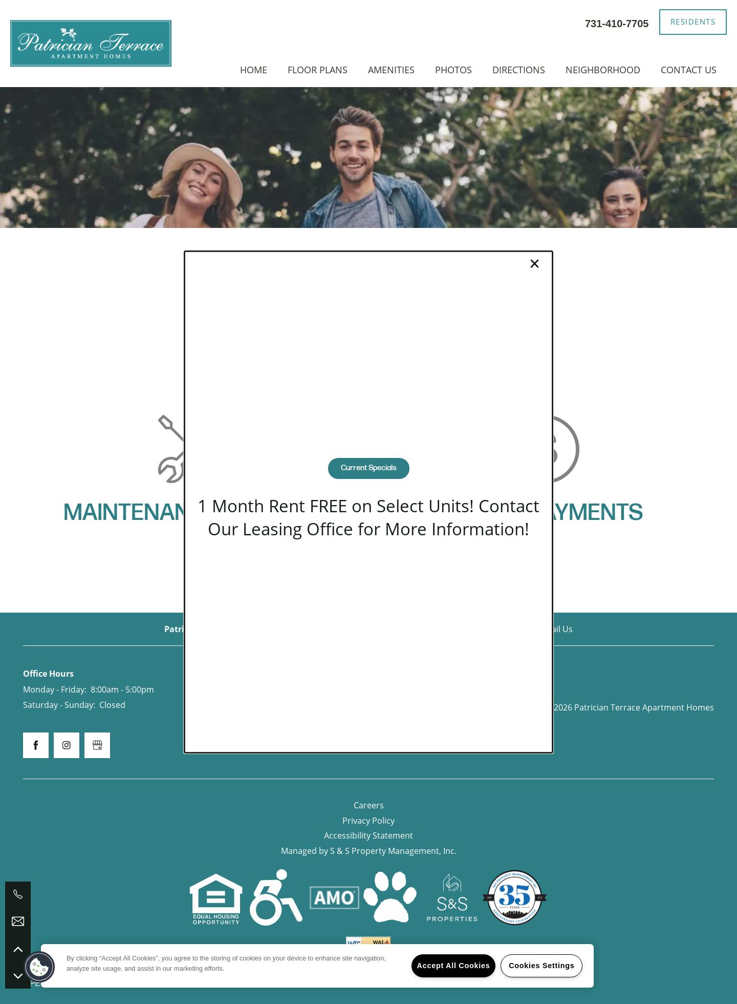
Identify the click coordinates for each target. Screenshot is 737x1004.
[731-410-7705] (18, 894)
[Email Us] (18, 921)
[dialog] (368, 502)
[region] (317, 966)
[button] (39, 967)
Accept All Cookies (453, 965)
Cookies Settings (541, 965)
